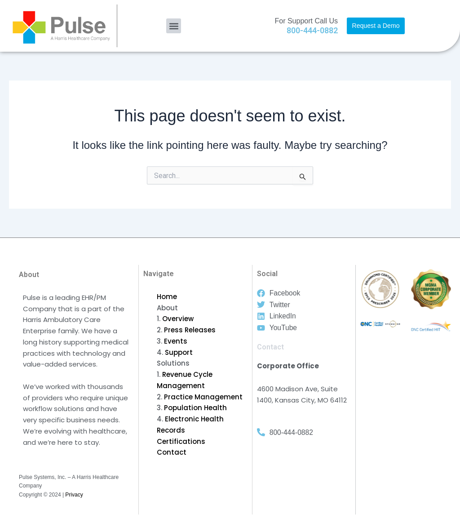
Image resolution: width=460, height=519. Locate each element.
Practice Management (203, 397)
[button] (173, 25)
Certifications (181, 441)
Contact (171, 452)
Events (175, 341)
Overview (178, 318)
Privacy (74, 495)
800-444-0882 (312, 30)
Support (179, 352)
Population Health (195, 407)
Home (167, 296)
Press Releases (190, 330)
